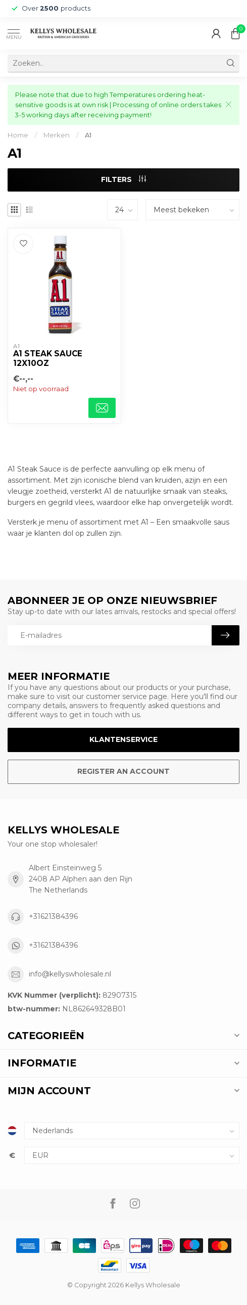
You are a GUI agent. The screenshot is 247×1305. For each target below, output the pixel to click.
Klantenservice (123, 739)
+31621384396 (53, 916)
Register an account (123, 771)
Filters (123, 179)
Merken (56, 135)
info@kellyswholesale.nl (70, 973)
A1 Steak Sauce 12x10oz (47, 358)
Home (18, 135)
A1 (88, 135)
